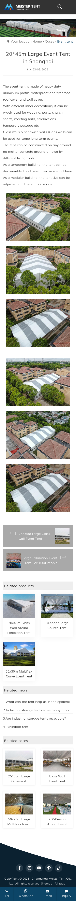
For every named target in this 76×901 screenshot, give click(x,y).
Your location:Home (26, 41)
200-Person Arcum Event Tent (57, 823)
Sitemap (46, 883)
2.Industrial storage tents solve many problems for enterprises (38, 709)
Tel (7, 893)
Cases (49, 41)
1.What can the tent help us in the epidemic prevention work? (38, 701)
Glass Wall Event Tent (57, 778)
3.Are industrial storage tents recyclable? (34, 718)
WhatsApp (25, 893)
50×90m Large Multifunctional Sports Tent (19, 823)
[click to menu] (70, 7)
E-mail (47, 894)
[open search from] (60, 6)
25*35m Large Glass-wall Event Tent (19, 781)
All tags (60, 883)
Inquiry (66, 893)
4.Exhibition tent (15, 726)
